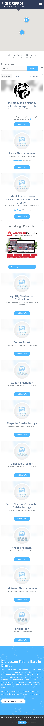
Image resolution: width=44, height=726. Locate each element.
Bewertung (34, 76)
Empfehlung (6, 76)
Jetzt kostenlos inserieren (13, 701)
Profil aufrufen (22, 124)
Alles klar (22, 722)
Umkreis (19, 76)
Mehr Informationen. (30, 720)
